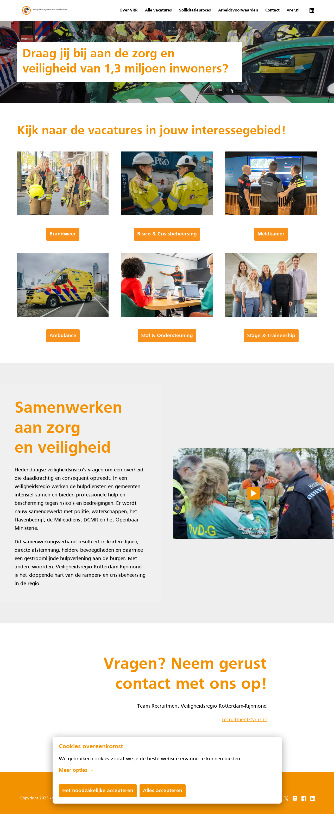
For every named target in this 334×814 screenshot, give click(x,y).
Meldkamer (271, 251)
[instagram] (295, 798)
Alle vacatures (158, 10)
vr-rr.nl (293, 10)
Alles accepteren (162, 790)
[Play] (253, 510)
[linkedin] (312, 10)
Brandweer (62, 251)
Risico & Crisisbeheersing (167, 251)
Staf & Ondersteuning (167, 352)
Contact (272, 10)
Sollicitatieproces (195, 10)
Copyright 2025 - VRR (39, 798)
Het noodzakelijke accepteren (97, 790)
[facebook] (303, 798)
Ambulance (62, 352)
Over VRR (128, 10)
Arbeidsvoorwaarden (238, 10)
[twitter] (286, 798)
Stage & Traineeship (271, 352)
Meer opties (76, 770)
